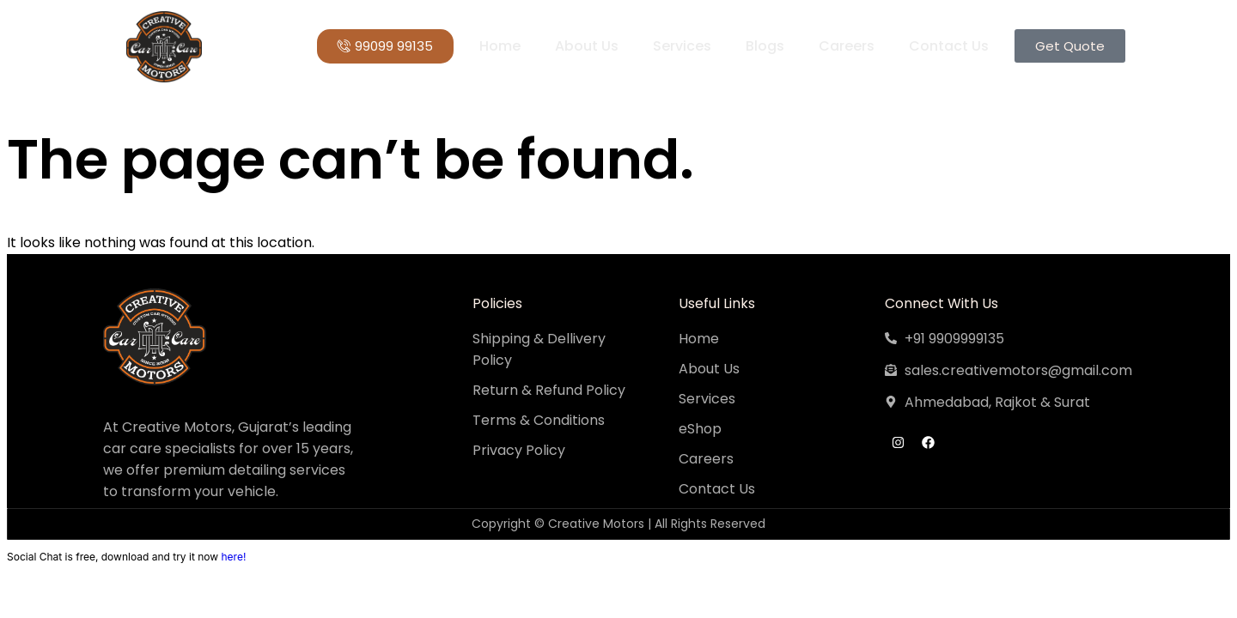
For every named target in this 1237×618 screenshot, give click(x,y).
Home (500, 46)
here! (233, 556)
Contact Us (949, 46)
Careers (846, 46)
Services (682, 46)
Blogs (765, 46)
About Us (586, 46)
